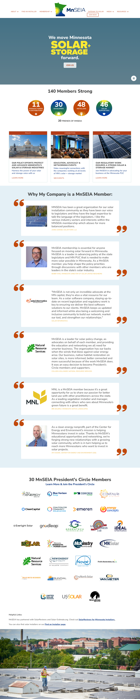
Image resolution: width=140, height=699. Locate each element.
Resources (121, 12)
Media (109, 12)
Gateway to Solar (96, 12)
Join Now (93, 15)
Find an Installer (29, 12)
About (13, 12)
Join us (70, 65)
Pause (133, 78)
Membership (45, 12)
